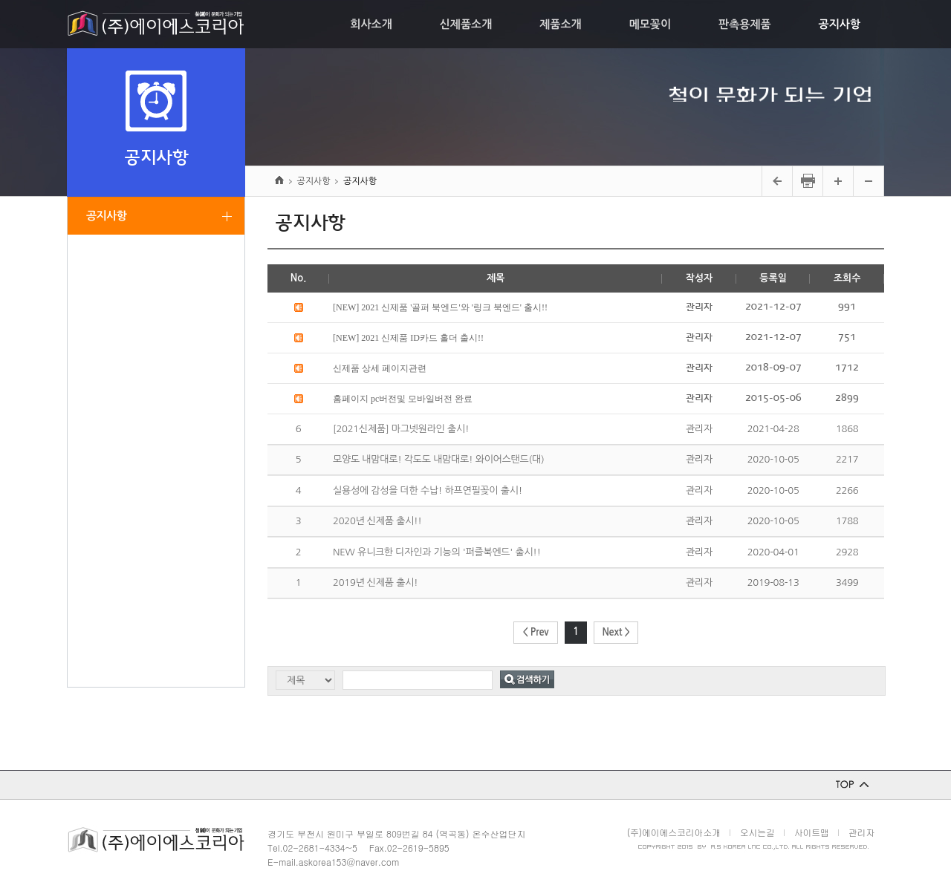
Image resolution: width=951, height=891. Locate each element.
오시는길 (757, 832)
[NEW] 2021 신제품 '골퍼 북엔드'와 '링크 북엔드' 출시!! (440, 307)
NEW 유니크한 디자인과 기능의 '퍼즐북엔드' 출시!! (437, 552)
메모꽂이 (650, 24)
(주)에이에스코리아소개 (674, 832)
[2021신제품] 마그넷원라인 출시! (401, 429)
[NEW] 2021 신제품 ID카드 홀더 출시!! (408, 338)
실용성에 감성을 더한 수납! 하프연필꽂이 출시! (427, 490)
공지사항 (839, 24)
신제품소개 (466, 24)
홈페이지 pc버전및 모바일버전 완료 (403, 399)
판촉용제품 (744, 24)
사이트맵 (811, 832)
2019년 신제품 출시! (375, 582)
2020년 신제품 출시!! (377, 521)
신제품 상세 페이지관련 (379, 368)
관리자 (861, 832)
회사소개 (371, 24)
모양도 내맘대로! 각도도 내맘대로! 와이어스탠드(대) (438, 459)
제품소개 (560, 24)
